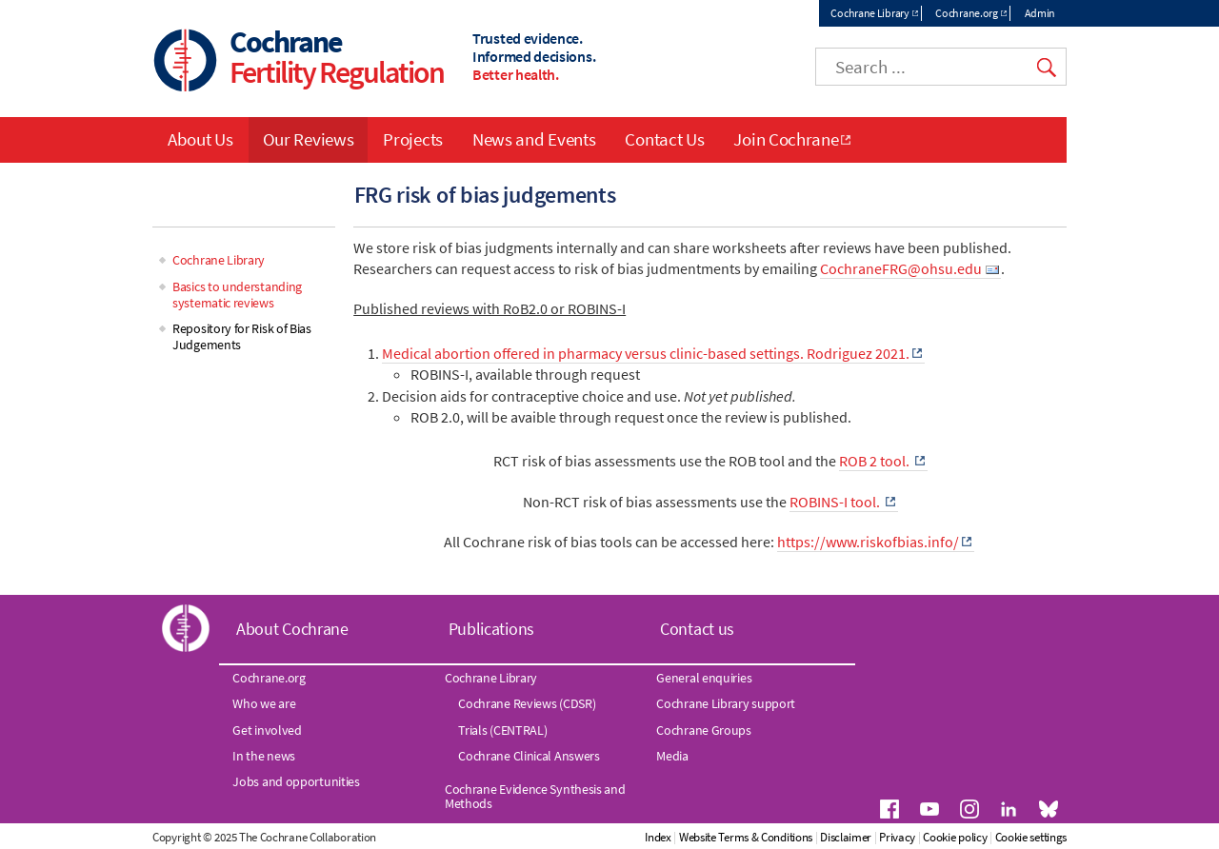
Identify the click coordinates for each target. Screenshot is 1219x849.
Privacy (897, 837)
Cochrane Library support (725, 703)
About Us (200, 139)
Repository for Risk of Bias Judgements (241, 336)
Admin (1040, 13)
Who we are (263, 703)
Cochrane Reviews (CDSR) (526, 703)
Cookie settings (1031, 837)
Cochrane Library (869, 13)
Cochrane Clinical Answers (529, 755)
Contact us (697, 629)
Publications (491, 629)
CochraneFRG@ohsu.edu (901, 268)
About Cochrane (292, 629)
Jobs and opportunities (295, 781)
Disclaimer (845, 837)
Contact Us (664, 139)
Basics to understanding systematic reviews (237, 294)
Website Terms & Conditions (745, 837)
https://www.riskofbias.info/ (868, 541)
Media (672, 755)
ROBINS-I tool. (836, 501)
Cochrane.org (966, 13)
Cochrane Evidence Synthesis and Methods (535, 795)
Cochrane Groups (703, 730)
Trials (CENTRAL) (502, 730)
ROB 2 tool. (875, 460)
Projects (413, 139)
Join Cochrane (785, 139)
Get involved (266, 730)
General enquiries (703, 677)
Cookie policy (955, 837)
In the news (263, 755)
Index (658, 837)
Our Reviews (308, 139)
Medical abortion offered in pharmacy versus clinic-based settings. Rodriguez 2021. (645, 353)
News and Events (534, 139)
